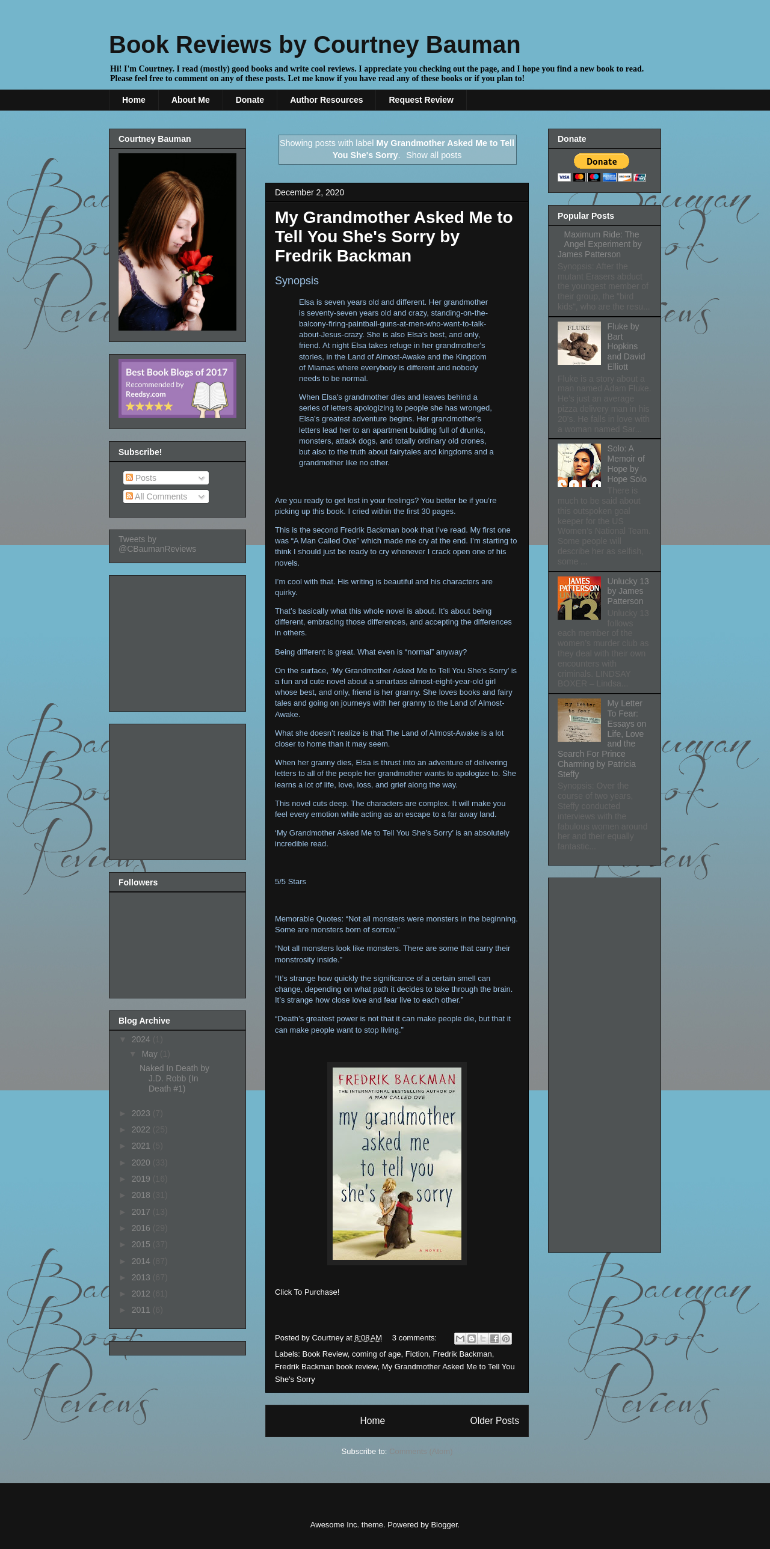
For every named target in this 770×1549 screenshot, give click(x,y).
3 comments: (415, 1337)
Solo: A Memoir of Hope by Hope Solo (627, 463)
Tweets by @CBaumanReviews (157, 544)
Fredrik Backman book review (326, 1366)
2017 (142, 1212)
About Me (190, 100)
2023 (142, 1113)
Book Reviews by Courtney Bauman (315, 44)
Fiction (416, 1353)
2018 (142, 1195)
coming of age (376, 1353)
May (150, 1054)
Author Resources (326, 100)
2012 (142, 1293)
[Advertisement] (179, 640)
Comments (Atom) (420, 1451)
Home (134, 100)
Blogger (444, 1524)
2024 (142, 1039)
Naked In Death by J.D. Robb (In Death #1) (174, 1078)
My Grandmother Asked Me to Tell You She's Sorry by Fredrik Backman (394, 236)
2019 (142, 1179)
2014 (142, 1261)
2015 (142, 1244)
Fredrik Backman (462, 1353)
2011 (142, 1310)
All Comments (156, 496)
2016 (142, 1228)
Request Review (421, 100)
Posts (141, 478)
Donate (250, 100)
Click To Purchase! (307, 1292)
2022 (142, 1129)
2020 (142, 1162)
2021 (142, 1145)
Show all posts (433, 155)
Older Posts (494, 1421)
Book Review (325, 1353)
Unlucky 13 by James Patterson (628, 591)
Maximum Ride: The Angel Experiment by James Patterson (600, 245)
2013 (142, 1277)
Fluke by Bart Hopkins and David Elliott (626, 346)
